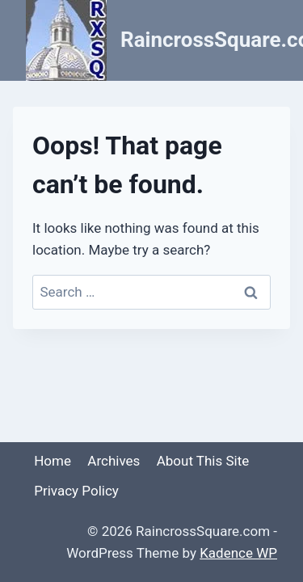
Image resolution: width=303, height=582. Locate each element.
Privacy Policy (76, 491)
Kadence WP (238, 553)
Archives (113, 461)
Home (52, 461)
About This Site (203, 461)
